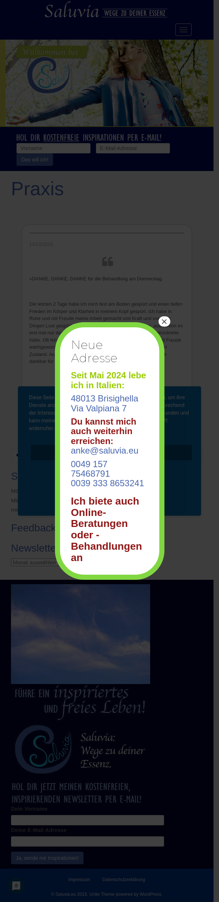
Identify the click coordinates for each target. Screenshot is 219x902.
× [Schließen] (164, 321)
